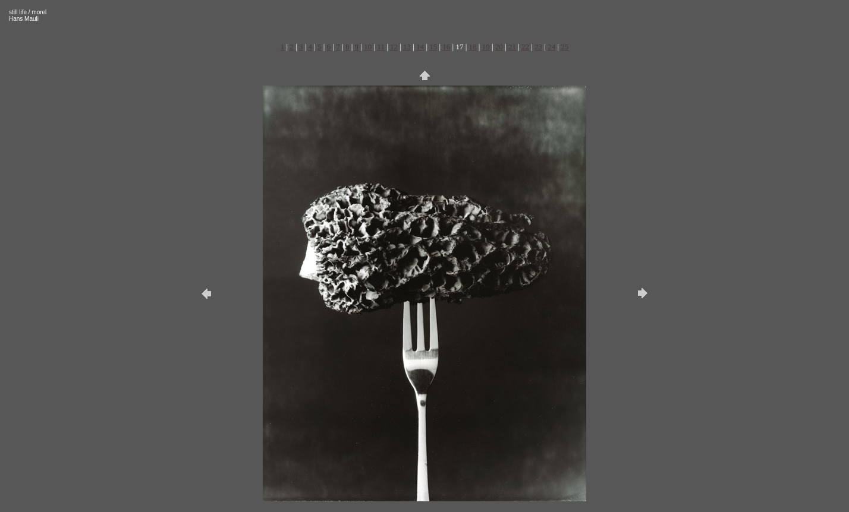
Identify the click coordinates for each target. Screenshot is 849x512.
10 (368, 46)
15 (433, 46)
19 (486, 46)
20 (499, 46)
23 (538, 46)
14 (420, 46)
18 (473, 46)
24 (551, 46)
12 (394, 46)
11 (381, 46)
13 (407, 46)
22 (525, 46)
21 (512, 46)
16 (446, 46)
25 (564, 46)
